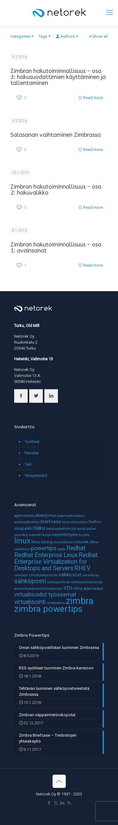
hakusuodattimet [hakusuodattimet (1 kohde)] (58, 529)
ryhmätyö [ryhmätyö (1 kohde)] (21, 575)
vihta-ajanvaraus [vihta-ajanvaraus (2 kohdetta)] (88, 588)
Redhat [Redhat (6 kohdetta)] (75, 548)
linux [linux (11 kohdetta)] (22, 540)
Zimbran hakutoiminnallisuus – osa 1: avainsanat (55, 247)
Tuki (28, 464)
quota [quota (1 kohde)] (61, 549)
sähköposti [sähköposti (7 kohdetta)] (30, 581)
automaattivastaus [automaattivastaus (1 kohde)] (71, 516)
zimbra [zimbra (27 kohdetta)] (79, 600)
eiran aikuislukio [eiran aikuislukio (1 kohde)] (74, 522)
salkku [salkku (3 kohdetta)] (65, 575)
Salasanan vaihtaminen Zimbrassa (55, 134)
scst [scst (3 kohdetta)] (76, 575)
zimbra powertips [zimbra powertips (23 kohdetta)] (48, 609)
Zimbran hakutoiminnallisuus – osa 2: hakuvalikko (55, 189)
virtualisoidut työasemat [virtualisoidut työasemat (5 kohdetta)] (45, 594)
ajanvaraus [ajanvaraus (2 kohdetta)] (24, 515)
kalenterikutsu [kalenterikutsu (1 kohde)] (40, 535)
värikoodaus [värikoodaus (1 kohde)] (56, 603)
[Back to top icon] (59, 781)
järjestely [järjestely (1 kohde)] (21, 535)
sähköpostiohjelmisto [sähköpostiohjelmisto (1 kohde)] (87, 582)
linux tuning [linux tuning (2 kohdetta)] (42, 541)
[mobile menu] (109, 12)
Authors (67, 36)
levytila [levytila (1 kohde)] (84, 535)
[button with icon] (21, 396)
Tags (44, 36)
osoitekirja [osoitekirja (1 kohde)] (22, 549)
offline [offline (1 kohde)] (93, 542)
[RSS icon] (69, 803)
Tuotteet (32, 441)
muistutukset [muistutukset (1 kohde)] (63, 542)
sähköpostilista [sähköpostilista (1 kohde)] (58, 582)
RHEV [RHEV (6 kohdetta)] (82, 568)
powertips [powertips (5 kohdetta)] (43, 548)
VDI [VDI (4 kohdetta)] (68, 588)
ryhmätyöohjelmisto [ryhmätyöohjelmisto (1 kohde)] (43, 575)
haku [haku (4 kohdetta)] (39, 528)
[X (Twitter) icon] (55, 803)
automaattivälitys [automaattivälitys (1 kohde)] (27, 522)
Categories (22, 36)
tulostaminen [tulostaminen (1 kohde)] (53, 589)
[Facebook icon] (49, 803)
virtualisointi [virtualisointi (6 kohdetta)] (30, 602)
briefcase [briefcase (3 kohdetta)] (51, 521)
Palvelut (31, 453)
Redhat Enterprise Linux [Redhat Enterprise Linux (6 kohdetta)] (46, 555)
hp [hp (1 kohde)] (74, 529)
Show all (98, 36)
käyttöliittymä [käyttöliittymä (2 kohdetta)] (65, 534)
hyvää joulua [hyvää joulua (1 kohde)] (86, 529)
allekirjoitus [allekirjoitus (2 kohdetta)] (45, 515)
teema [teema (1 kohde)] (19, 589)
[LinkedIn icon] (62, 803)
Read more (93, 97)
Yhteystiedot (36, 475)
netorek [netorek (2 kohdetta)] (81, 541)
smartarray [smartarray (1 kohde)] (90, 575)
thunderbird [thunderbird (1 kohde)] (33, 589)
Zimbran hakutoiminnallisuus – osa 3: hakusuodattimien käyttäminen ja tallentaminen (58, 77)
